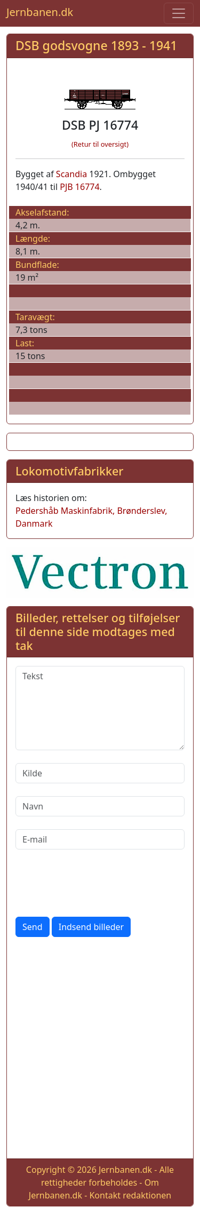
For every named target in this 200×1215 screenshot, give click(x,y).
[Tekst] (100, 708)
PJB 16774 (79, 187)
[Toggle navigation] (179, 13)
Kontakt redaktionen (130, 1195)
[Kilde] (100, 773)
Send (32, 927)
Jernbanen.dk (39, 12)
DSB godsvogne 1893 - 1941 (96, 45)
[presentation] (96, 883)
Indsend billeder (91, 927)
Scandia (71, 174)
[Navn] (100, 806)
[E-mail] (100, 839)
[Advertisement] (100, 1050)
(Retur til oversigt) (100, 144)
